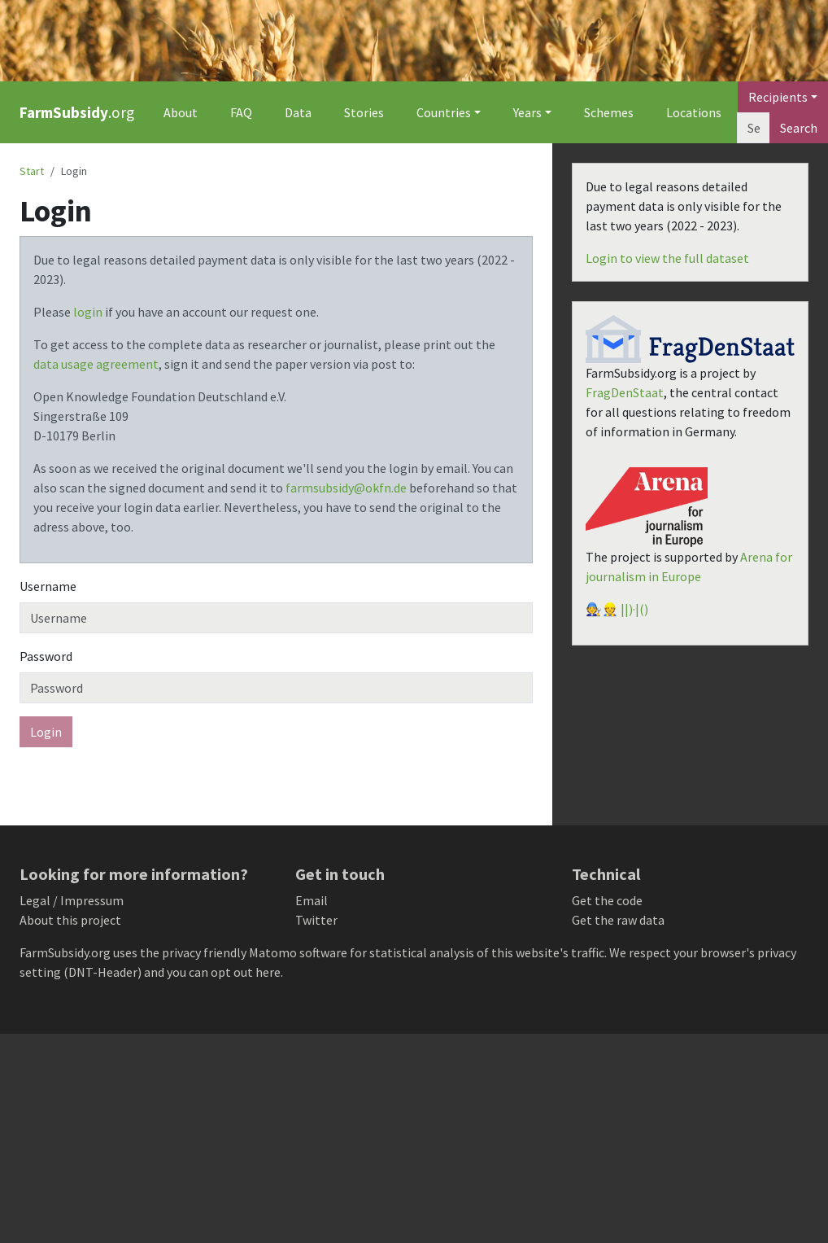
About (180, 112)
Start (32, 171)
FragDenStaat (625, 392)
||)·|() (634, 609)
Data (298, 112)
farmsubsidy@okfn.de (346, 487)
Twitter (316, 920)
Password (46, 656)
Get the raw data (618, 920)
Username (48, 586)
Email (311, 900)
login (87, 312)
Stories (364, 112)
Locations (693, 112)
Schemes (609, 112)
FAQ (241, 112)
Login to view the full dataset (667, 258)
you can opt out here (224, 972)
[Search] (753, 127)
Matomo (273, 952)
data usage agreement (96, 364)
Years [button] (527, 112)
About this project (70, 920)
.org (77, 112)
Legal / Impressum (72, 900)
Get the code (607, 900)
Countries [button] (443, 112)
